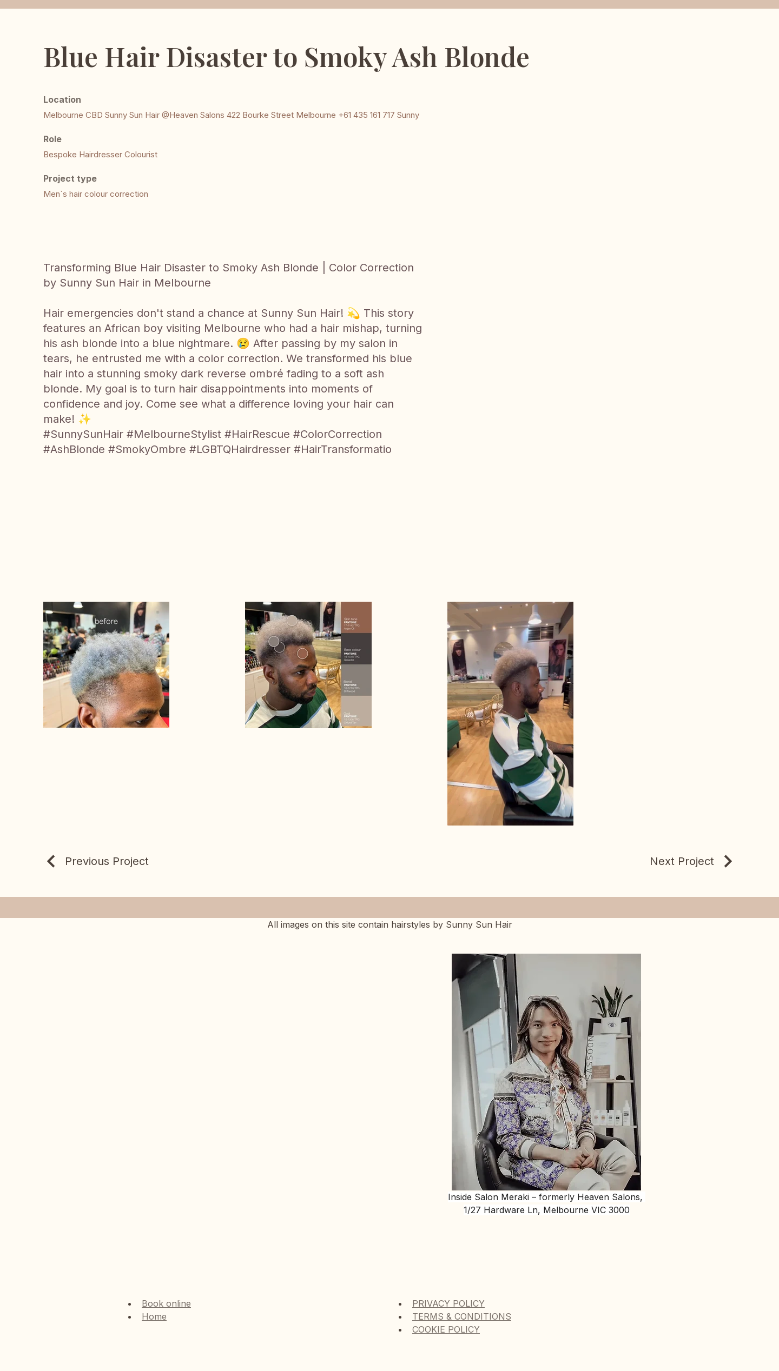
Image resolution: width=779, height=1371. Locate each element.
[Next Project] (693, 861)
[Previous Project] (96, 861)
